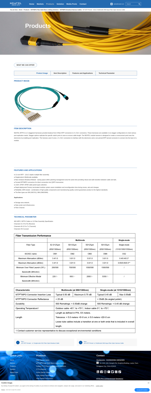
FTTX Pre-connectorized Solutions (109, 379)
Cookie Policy (99, 386)
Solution (60, 4)
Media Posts (71, 4)
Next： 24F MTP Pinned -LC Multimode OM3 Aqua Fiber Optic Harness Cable (101, 342)
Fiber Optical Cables (42, 360)
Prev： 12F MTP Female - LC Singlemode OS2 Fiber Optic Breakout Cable (37, 342)
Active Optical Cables (43, 372)
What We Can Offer (25, 65)
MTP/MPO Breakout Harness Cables (71, 10)
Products (50, 4)
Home (31, 4)
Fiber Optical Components (44, 375)
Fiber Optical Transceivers (44, 378)
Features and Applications (82, 73)
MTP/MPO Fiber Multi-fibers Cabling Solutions (45, 10)
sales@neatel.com (119, 4)
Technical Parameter (107, 73)
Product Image (42, 73)
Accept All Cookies (142, 390)
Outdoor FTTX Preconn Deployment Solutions (51, 366)
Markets (40, 4)
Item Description (60, 73)
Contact (83, 4)
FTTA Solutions (41, 369)
